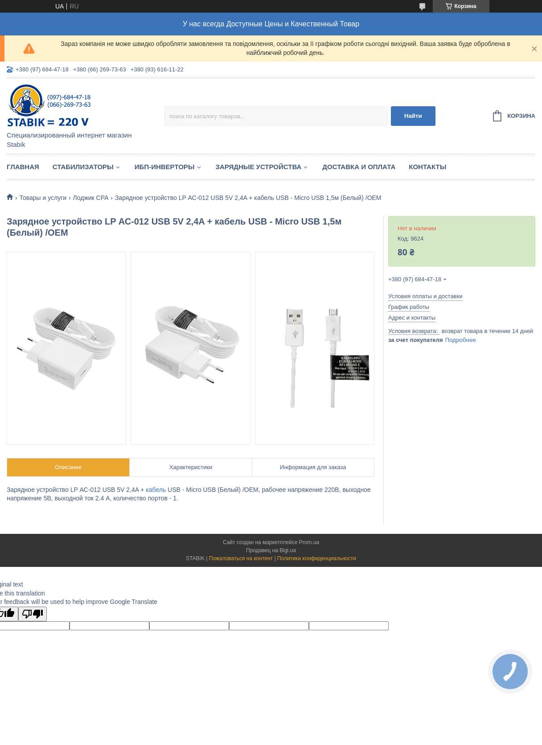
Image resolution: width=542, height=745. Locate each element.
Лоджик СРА (91, 197)
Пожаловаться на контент (241, 558)
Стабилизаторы (83, 166)
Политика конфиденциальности (316, 558)
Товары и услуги (42, 197)
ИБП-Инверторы (165, 166)
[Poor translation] (32, 614)
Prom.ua (309, 542)
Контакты (427, 166)
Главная (23, 166)
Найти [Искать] (413, 115)
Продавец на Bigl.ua (271, 550)
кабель (156, 489)
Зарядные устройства (259, 166)
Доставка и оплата (358, 166)
